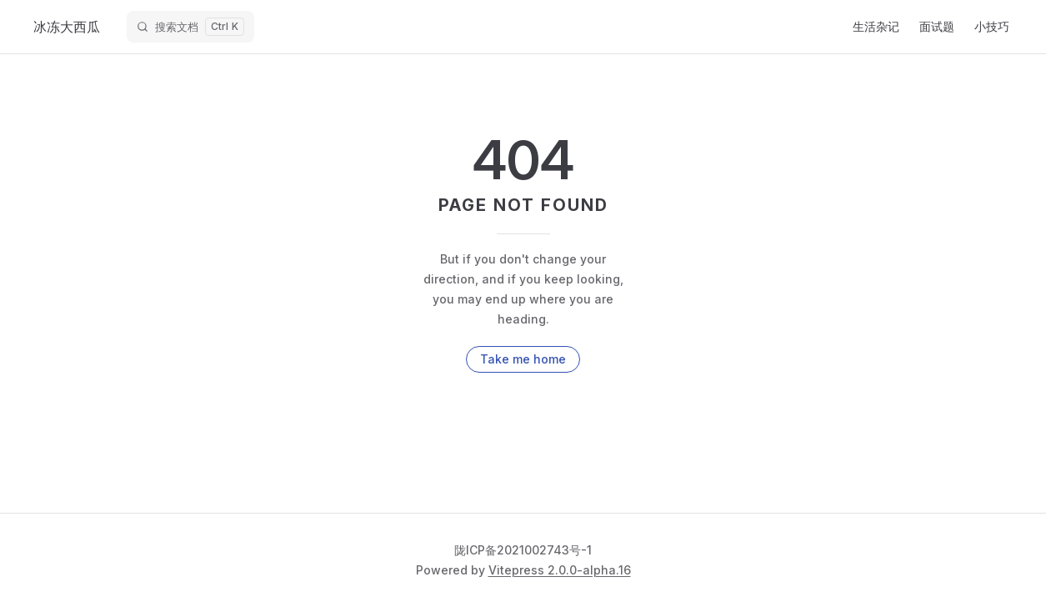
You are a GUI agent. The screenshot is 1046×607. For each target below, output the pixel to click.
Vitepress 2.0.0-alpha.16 (559, 570)
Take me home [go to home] (523, 359)
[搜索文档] (190, 27)
